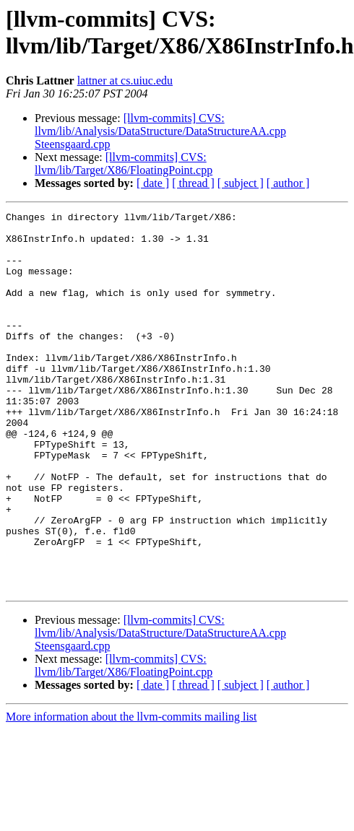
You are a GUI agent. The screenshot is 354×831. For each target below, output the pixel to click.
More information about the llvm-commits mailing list (131, 792)
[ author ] (288, 183)
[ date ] (153, 183)
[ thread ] (193, 183)
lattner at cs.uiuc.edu (125, 80)
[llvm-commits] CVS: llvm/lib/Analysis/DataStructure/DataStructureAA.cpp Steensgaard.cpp (160, 131)
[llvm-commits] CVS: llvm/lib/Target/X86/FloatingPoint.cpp (123, 163)
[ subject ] (240, 183)
